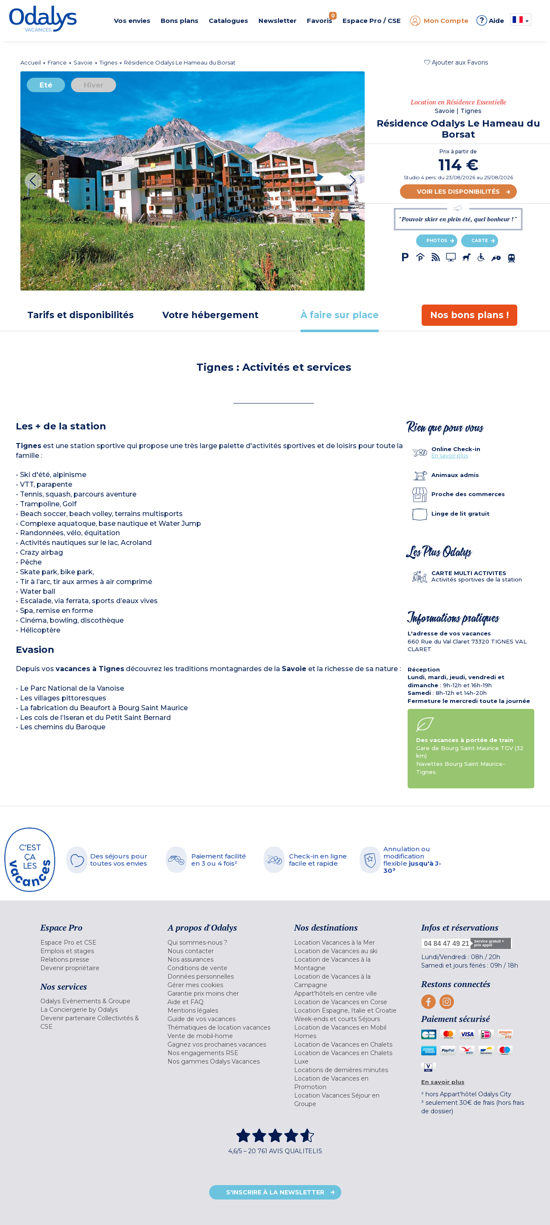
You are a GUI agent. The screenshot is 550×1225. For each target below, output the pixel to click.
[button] (456, 62)
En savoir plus (449, 455)
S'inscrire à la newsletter (275, 1192)
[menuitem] (93, 942)
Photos (436, 240)
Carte (479, 240)
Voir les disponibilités (458, 191)
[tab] (80, 315)
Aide (490, 20)
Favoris (322, 18)
